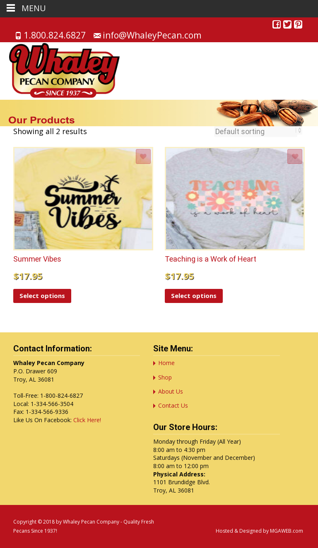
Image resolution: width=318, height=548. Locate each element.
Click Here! (87, 420)
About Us (170, 391)
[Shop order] (255, 131)
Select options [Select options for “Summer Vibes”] (42, 295)
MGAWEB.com (286, 530)
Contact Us (173, 405)
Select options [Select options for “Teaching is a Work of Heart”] (194, 295)
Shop (165, 377)
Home (166, 363)
